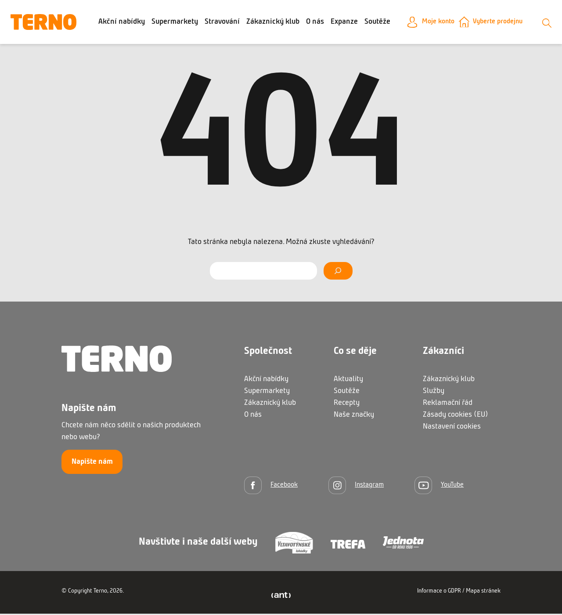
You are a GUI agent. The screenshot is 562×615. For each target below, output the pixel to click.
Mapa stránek (483, 592)
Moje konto (432, 22)
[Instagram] (356, 486)
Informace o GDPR (439, 592)
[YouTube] (439, 486)
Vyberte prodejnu (498, 22)
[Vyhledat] (338, 272)
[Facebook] (271, 486)
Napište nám (92, 463)
